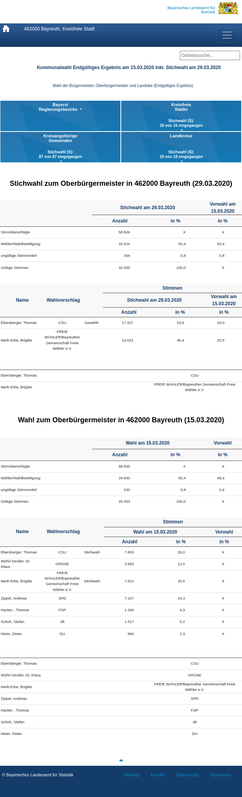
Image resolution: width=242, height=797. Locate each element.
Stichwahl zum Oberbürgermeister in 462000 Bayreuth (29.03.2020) (121, 183)
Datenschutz (187, 774)
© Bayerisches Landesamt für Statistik (37, 774)
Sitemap (132, 774)
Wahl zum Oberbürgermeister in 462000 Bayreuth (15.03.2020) (121, 420)
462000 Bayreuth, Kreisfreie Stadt (59, 29)
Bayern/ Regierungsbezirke (58, 107)
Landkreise (181, 146)
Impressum (220, 774)
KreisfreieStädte (181, 115)
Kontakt (158, 774)
